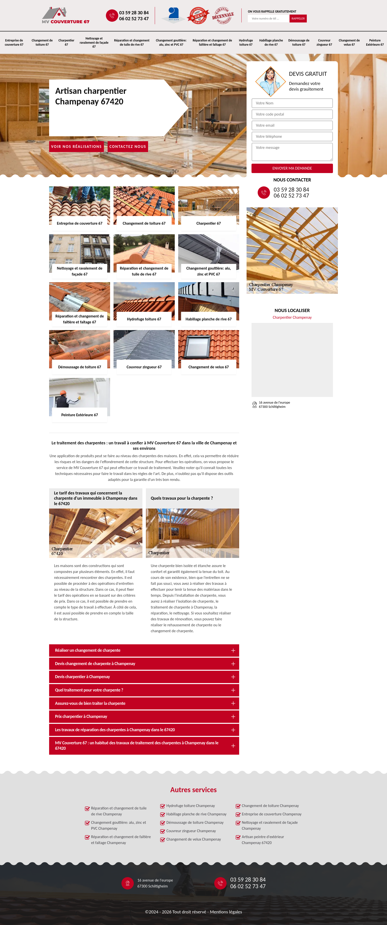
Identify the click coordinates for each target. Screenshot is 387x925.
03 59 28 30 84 (134, 13)
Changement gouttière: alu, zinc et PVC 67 (171, 42)
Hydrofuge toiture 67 (246, 42)
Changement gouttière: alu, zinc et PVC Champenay (118, 825)
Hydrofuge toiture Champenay (190, 805)
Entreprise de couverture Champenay (272, 814)
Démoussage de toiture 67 (298, 42)
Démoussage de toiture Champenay (194, 822)
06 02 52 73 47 (134, 18)
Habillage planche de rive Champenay (196, 814)
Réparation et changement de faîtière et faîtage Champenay (121, 839)
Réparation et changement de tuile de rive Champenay (119, 811)
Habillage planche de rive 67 (271, 42)
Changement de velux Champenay (193, 839)
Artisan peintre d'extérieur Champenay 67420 (263, 839)
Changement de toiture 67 (42, 42)
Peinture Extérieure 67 (375, 42)
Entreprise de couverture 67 (14, 42)
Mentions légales (226, 912)
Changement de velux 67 (349, 42)
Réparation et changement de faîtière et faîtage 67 (212, 42)
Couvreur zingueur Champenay (191, 830)
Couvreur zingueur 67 (324, 42)
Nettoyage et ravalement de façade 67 (94, 43)
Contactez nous (128, 146)
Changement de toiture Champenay (270, 805)
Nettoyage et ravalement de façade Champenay (270, 825)
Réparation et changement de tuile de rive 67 (132, 42)
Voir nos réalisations (76, 146)
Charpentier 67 (66, 42)
